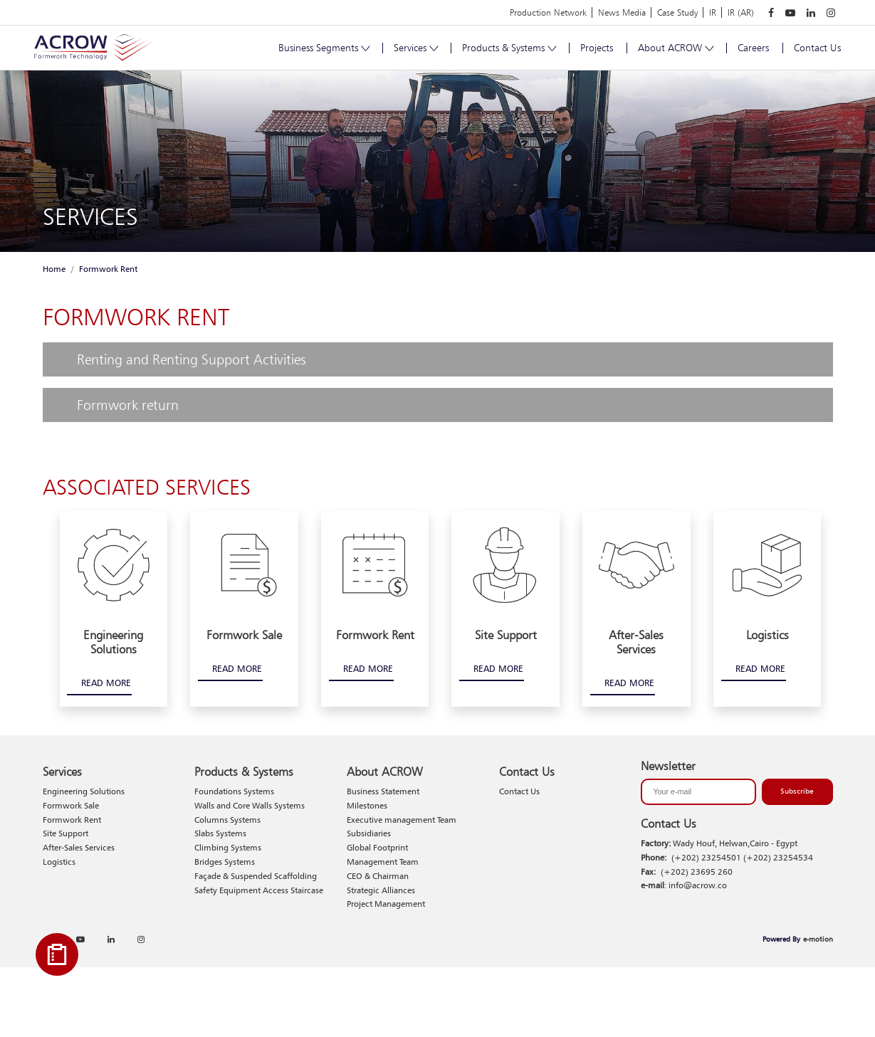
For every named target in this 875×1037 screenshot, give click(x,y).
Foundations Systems (234, 791)
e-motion (818, 939)
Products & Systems (508, 47)
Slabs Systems (220, 833)
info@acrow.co (698, 885)
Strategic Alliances (381, 890)
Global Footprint (377, 847)
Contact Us (817, 47)
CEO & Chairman (378, 875)
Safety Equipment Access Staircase (258, 890)
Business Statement (383, 791)
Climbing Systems (227, 847)
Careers (753, 47)
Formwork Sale (71, 805)
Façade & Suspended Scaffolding (255, 875)
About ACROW (675, 47)
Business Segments (323, 47)
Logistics (59, 861)
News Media (622, 12)
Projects (596, 47)
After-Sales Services (79, 847)
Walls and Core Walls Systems (249, 805)
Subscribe (797, 791)
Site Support (65, 833)
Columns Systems (227, 819)
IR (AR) (741, 12)
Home (54, 268)
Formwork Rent (108, 268)
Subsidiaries (369, 833)
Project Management (386, 903)
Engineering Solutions (84, 791)
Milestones (367, 805)
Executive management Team (401, 819)
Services (415, 47)
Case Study (677, 12)
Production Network (548, 12)
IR (712, 12)
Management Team (383, 861)
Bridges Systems (224, 861)
